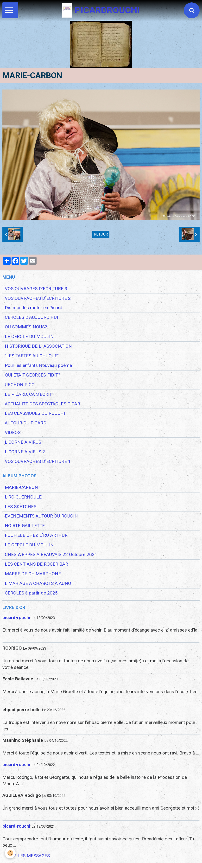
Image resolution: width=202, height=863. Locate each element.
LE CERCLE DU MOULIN (29, 336)
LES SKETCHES (20, 506)
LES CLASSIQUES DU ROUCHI (35, 413)
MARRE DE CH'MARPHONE (33, 573)
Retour (101, 234)
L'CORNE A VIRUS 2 (25, 451)
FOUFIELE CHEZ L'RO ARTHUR (36, 535)
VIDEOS (12, 432)
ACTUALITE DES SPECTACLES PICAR (42, 404)
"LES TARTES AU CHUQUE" (32, 355)
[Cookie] (10, 853)
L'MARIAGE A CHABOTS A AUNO (38, 583)
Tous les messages (27, 855)
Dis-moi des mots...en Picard (33, 307)
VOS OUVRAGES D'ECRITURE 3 (36, 288)
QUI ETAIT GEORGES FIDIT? (32, 375)
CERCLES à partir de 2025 (31, 593)
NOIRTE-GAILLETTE (25, 525)
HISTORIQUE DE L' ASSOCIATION (38, 346)
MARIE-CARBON (21, 487)
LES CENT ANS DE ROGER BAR (36, 564)
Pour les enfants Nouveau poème (38, 365)
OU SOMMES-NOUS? (26, 327)
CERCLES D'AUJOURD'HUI (31, 317)
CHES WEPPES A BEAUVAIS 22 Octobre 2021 (51, 554)
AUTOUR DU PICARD (25, 423)
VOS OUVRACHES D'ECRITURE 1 (38, 461)
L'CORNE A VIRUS (23, 442)
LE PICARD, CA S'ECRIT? (29, 394)
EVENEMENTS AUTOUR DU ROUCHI (41, 516)
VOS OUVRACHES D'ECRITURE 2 (38, 298)
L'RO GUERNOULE (23, 497)
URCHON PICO (20, 384)
